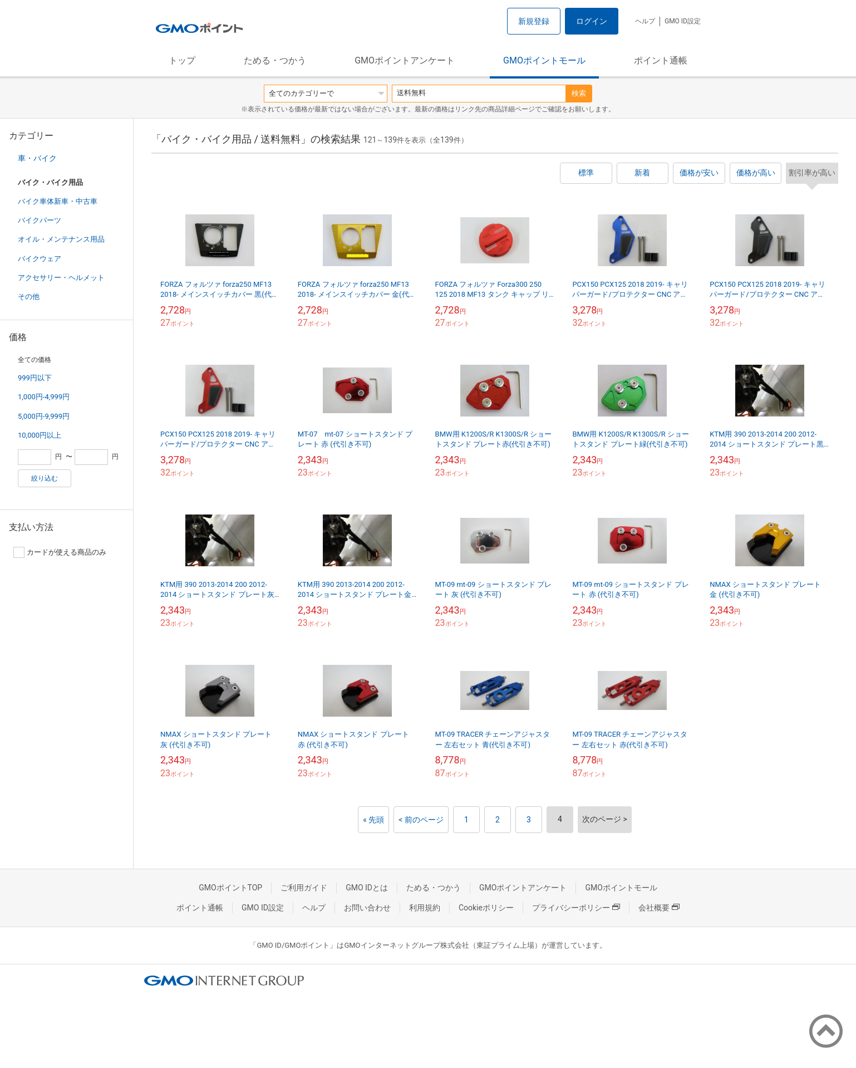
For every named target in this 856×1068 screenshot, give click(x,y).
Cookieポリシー (486, 907)
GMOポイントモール (544, 60)
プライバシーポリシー (576, 907)
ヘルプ (645, 21)
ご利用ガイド (304, 887)
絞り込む (44, 478)
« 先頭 (373, 819)
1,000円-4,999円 (44, 397)
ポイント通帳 (660, 60)
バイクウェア (39, 258)
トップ (182, 60)
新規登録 (533, 21)
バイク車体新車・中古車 (57, 201)
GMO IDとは (367, 887)
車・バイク (37, 158)
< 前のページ (421, 819)
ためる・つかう (275, 60)
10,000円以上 (39, 435)
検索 (579, 93)
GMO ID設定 (683, 21)
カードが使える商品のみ (59, 552)
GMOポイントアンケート (405, 60)
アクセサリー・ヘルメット (61, 277)
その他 (29, 296)
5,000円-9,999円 (44, 416)
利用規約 (424, 907)
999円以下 (35, 378)
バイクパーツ (39, 220)
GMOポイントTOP (230, 887)
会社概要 (659, 907)
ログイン (591, 21)
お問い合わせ (367, 907)
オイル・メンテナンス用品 (61, 239)
